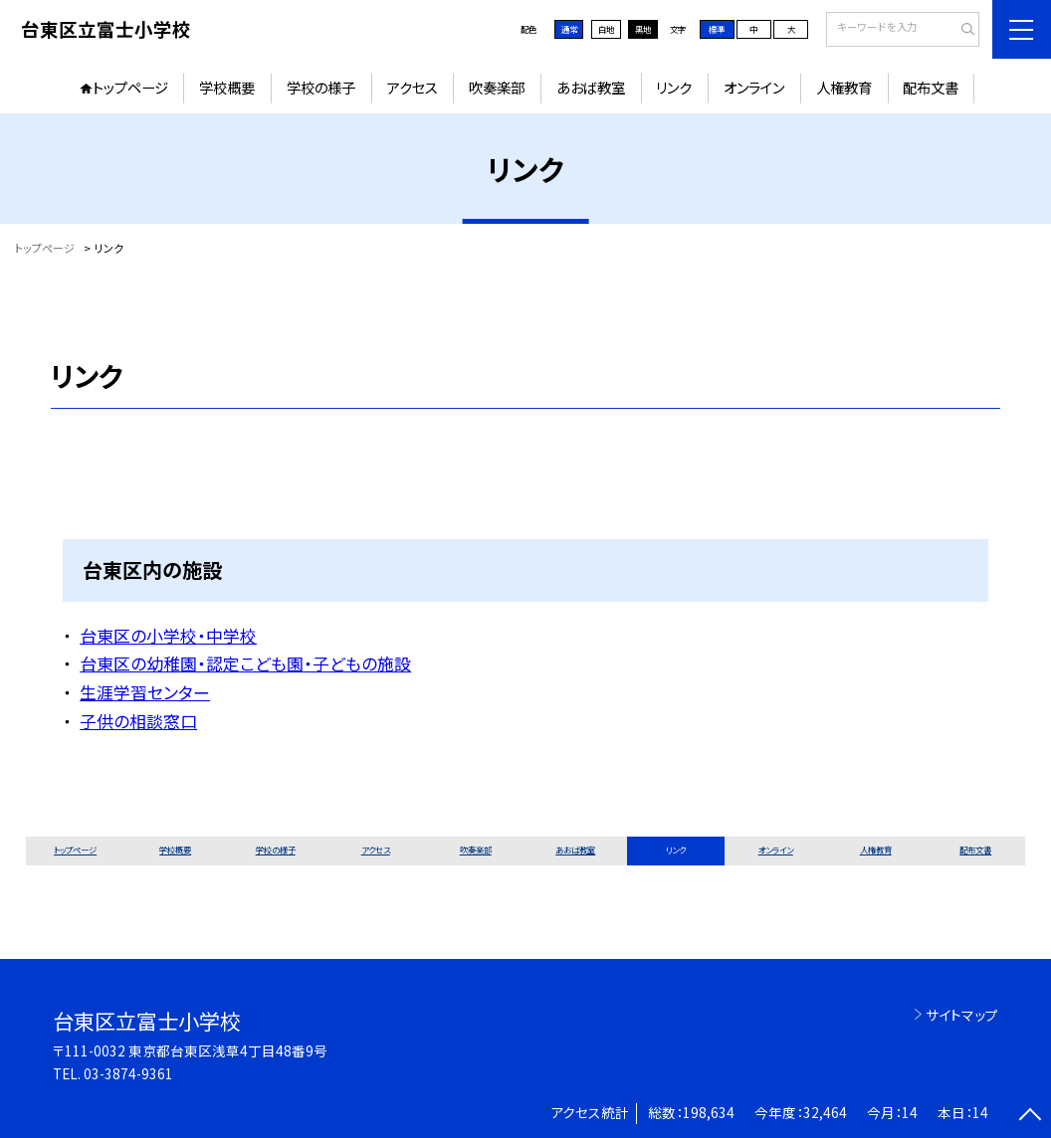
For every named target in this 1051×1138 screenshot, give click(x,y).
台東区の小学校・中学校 (168, 635)
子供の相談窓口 (138, 720)
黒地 (643, 29)
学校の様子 (321, 87)
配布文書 (930, 87)
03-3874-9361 (128, 1073)
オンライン (754, 87)
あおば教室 (590, 87)
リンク (674, 87)
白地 (606, 29)
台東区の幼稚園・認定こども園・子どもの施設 (245, 663)
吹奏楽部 (497, 87)
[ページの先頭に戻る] (1030, 1117)
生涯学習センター (145, 691)
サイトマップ (962, 1015)
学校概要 (227, 87)
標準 (717, 29)
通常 (569, 29)
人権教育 (844, 87)
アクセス (412, 87)
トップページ (130, 87)
